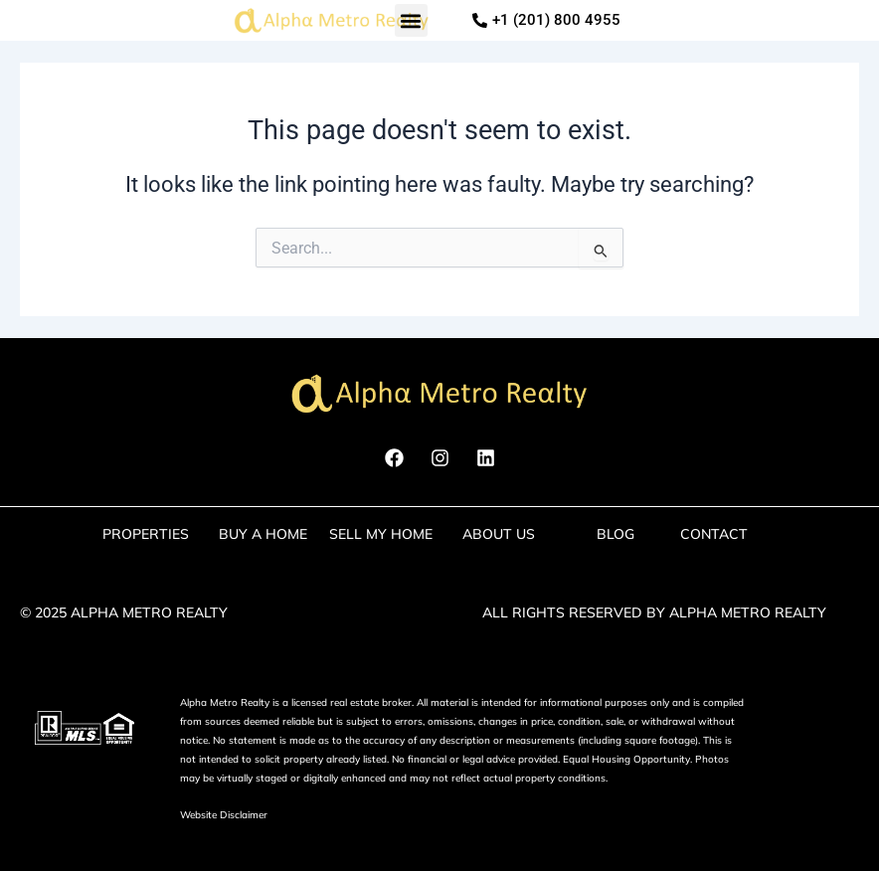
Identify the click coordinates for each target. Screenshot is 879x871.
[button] (411, 20)
